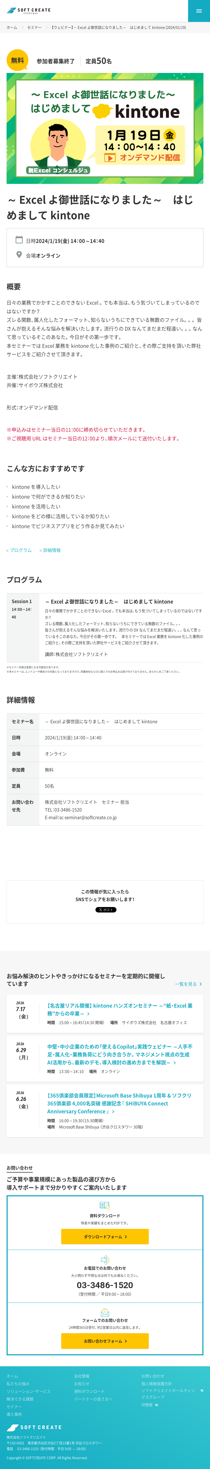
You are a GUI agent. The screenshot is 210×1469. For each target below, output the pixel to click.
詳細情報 (52, 550)
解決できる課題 (20, 1399)
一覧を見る (186, 984)
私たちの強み (18, 1383)
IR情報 (147, 1404)
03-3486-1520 (105, 1289)
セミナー (34, 27)
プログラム (21, 550)
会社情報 (81, 1376)
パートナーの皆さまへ (93, 1399)
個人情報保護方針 (156, 1383)
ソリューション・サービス (29, 1391)
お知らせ (81, 1383)
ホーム (12, 27)
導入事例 (14, 1414)
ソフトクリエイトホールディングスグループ (168, 1394)
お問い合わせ (152, 1376)
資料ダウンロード (89, 1391)
